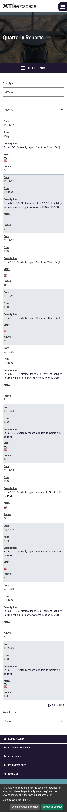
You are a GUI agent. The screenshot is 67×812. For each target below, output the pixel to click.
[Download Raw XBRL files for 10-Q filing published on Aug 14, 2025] (5, 274)
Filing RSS (56, 705)
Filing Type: (8, 83)
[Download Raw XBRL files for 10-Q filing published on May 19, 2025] (5, 329)
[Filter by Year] (33, 109)
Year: (5, 101)
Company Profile (16, 747)
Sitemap (11, 774)
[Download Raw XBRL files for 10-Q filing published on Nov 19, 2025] (5, 159)
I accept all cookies (52, 806)
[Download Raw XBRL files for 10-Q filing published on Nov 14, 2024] (5, 448)
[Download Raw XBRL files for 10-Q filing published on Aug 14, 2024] (5, 507)
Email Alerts (14, 738)
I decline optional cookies (24, 806)
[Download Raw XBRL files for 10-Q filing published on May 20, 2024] (5, 566)
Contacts (12, 756)
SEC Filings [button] (33, 68)
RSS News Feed (14, 765)
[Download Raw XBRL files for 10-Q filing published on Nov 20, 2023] (5, 685)
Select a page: (11, 712)
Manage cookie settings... (16, 799)
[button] (62, 6)
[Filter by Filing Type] (33, 92)
